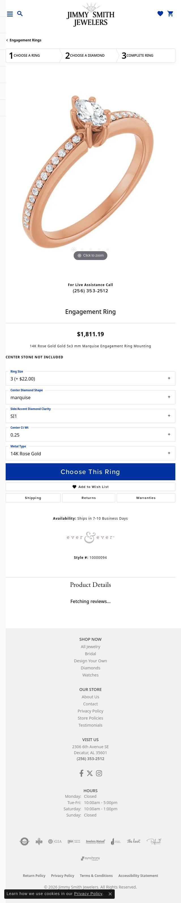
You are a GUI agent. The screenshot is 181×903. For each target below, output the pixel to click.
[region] (90, 177)
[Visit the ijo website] (73, 841)
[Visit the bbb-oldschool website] (38, 841)
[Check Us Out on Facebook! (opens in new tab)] (81, 773)
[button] (20, 14)
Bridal (90, 653)
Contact (90, 704)
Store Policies (90, 718)
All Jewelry (90, 646)
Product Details (90, 585)
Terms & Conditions (96, 875)
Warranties (146, 497)
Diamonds (90, 668)
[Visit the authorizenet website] (24, 841)
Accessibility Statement (138, 875)
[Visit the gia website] (55, 841)
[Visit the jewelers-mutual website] (95, 841)
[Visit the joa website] (116, 841)
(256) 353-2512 (90, 290)
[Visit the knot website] (133, 841)
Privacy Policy (90, 711)
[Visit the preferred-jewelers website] (154, 841)
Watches (90, 675)
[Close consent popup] (110, 894)
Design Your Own (90, 660)
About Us (90, 696)
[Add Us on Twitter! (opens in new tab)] (89, 773)
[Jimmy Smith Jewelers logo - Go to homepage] (91, 14)
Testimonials (90, 725)
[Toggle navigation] (12, 14)
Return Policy (34, 875)
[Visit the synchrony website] (90, 858)
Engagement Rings (25, 40)
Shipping (33, 497)
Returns (89, 497)
